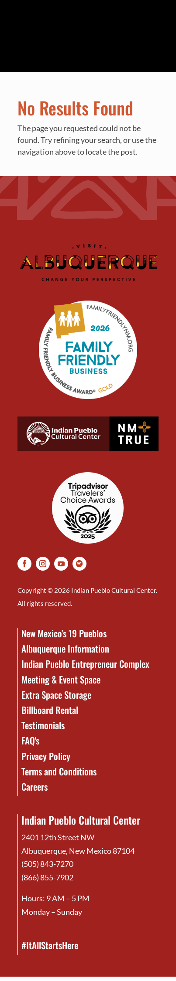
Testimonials (43, 725)
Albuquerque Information (65, 648)
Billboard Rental (49, 710)
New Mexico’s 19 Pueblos (64, 633)
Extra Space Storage (56, 694)
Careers (34, 786)
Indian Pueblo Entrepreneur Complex (85, 663)
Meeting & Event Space (60, 679)
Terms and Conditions (59, 771)
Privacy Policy (45, 756)
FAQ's (30, 740)
